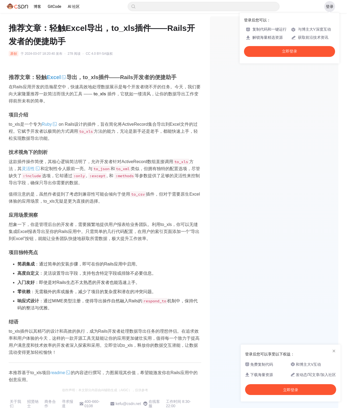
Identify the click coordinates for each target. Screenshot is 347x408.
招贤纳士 (32, 403)
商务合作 (50, 403)
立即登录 (289, 51)
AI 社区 (74, 6)
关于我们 (15, 403)
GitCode (54, 6)
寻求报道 (67, 403)
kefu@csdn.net (128, 403)
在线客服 (154, 403)
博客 (37, 6)
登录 (329, 6)
